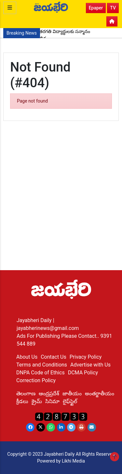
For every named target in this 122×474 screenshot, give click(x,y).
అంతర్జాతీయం (99, 393)
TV (113, 7)
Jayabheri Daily (35, 320)
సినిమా (52, 401)
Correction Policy (36, 380)
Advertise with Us (90, 365)
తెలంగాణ (25, 393)
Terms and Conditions (41, 365)
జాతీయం (72, 393)
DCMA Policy (83, 372)
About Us (26, 357)
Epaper (96, 7)
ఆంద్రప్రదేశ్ (49, 393)
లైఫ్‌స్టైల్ (70, 401)
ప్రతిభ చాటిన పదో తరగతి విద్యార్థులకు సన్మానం (48, 31)
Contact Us (53, 357)
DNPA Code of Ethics (40, 372)
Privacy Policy (86, 357)
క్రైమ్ (37, 401)
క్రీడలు (22, 401)
